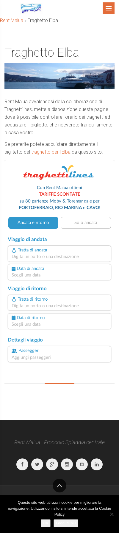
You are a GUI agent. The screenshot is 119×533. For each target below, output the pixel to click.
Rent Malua (11, 20)
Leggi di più (66, 523)
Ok (45, 523)
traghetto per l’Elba (51, 152)
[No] (112, 514)
